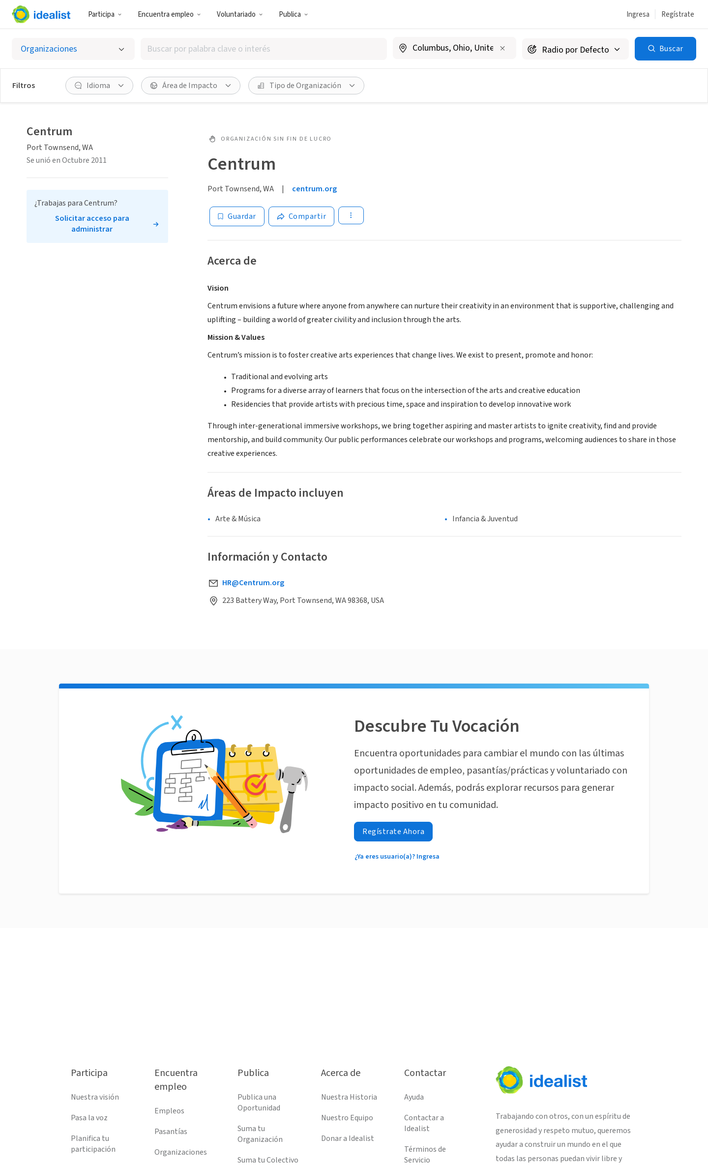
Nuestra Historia (349, 1097)
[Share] (301, 216)
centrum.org (314, 189)
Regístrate (677, 14)
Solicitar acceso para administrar (92, 224)
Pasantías (170, 1131)
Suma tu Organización (260, 1134)
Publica (293, 14)
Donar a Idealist (347, 1138)
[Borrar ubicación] (502, 48)
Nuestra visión (95, 1097)
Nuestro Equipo (347, 1117)
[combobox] (263, 49)
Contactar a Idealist (424, 1123)
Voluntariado (240, 14)
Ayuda (414, 1097)
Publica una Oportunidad (258, 1102)
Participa (105, 14)
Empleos (169, 1111)
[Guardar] (237, 216)
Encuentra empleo (169, 14)
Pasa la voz (89, 1117)
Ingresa (637, 14)
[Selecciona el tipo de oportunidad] (73, 49)
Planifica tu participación (93, 1144)
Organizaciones (180, 1152)
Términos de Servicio (425, 1155)
